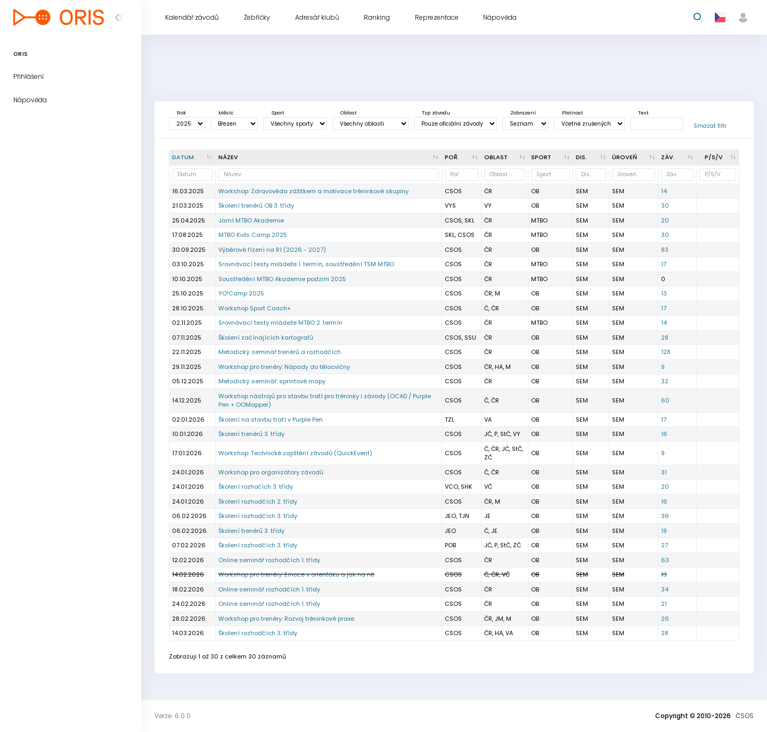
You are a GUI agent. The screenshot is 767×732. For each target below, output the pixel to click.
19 (664, 531)
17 (663, 264)
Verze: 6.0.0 (172, 715)
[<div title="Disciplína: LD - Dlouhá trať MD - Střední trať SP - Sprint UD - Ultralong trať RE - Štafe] (591, 157)
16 (664, 434)
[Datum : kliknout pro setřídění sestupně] (192, 157)
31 (664, 472)
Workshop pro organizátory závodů (270, 472)
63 (665, 560)
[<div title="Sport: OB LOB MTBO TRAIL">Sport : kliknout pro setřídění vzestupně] (550, 157)
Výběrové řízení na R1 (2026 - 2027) (272, 249)
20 (665, 220)
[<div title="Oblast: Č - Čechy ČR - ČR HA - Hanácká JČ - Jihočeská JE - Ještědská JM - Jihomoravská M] (505, 157)
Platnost (572, 112)
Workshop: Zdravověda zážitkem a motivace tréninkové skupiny (313, 191)
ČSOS (745, 715)
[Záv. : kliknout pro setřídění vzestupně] (677, 157)
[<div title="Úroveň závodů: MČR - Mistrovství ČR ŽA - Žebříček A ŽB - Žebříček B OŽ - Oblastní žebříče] (633, 157)
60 (665, 400)
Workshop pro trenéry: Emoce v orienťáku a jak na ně (296, 574)
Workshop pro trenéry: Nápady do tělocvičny (284, 367)
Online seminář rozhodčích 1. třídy (269, 560)
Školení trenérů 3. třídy (251, 434)
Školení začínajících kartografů (265, 337)
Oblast (348, 112)
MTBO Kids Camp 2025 (252, 235)
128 (666, 352)
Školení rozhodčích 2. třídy (257, 501)
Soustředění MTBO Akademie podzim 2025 (282, 279)
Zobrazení (523, 112)
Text (643, 112)
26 (665, 618)
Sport (277, 112)
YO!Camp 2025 (241, 293)
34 (664, 589)
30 (665, 205)
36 (665, 516)
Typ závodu (436, 112)
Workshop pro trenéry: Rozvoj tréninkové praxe (286, 618)
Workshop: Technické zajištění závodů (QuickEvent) (295, 453)
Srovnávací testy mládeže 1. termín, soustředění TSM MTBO (306, 264)
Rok (181, 112)
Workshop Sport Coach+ (254, 308)
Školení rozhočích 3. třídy (255, 486)
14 (664, 191)
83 (664, 249)
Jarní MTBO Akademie (251, 220)
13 (664, 293)
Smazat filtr (710, 126)
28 (664, 337)
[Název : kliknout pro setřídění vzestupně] (329, 157)
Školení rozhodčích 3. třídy (257, 516)
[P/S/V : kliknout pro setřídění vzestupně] (718, 157)
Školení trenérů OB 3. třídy (256, 205)
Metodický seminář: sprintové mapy (271, 381)
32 (664, 381)
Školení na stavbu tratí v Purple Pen (270, 419)
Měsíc (225, 112)
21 (664, 603)
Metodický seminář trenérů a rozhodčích (279, 352)
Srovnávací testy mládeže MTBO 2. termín (280, 322)
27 (664, 545)
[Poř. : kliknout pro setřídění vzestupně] (462, 157)
